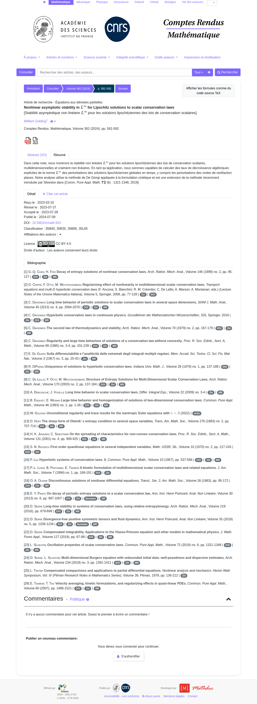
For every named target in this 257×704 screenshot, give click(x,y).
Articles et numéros (60, 57)
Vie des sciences (192, 2)
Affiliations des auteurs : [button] (42, 234)
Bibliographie (36, 263)
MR (55, 276)
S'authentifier (128, 656)
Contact (192, 696)
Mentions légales (174, 696)
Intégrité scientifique (131, 57)
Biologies (170, 2)
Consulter (26, 72)
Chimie (154, 2)
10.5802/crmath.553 (46, 222)
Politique (79, 599)
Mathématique (61, 2)
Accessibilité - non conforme (121, 696)
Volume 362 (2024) (78, 88)
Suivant (123, 88)
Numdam (91, 498)
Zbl (45, 276)
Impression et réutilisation (202, 57)
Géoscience (121, 2)
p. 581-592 (104, 88)
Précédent (33, 88)
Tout (197, 72)
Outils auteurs (165, 57)
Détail (31, 194)
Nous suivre (151, 696)
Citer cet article (55, 194)
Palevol (139, 2)
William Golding (35, 121)
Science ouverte (95, 57)
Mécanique (83, 2)
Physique (102, 2)
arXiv (197, 413)
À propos (30, 57)
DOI (36, 276)
